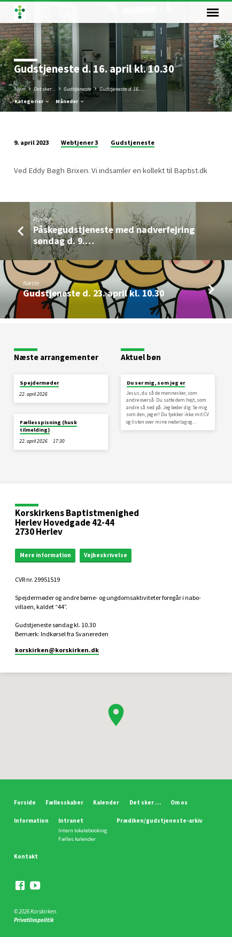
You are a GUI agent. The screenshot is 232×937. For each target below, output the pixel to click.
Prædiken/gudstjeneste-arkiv (160, 820)
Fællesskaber (64, 802)
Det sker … (145, 802)
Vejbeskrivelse (105, 555)
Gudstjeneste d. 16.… (122, 88)
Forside (25, 802)
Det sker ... (45, 88)
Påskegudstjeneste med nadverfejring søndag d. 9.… (114, 234)
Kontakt (26, 856)
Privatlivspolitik (34, 920)
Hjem (20, 88)
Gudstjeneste (77, 88)
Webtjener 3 (79, 142)
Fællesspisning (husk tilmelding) (48, 426)
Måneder (70, 101)
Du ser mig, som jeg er (156, 382)
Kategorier (32, 101)
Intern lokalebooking (82, 830)
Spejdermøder (39, 382)
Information (31, 820)
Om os (179, 802)
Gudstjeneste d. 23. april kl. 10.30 (93, 293)
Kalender (106, 802)
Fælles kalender (77, 839)
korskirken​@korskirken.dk (57, 650)
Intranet (70, 820)
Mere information (45, 555)
